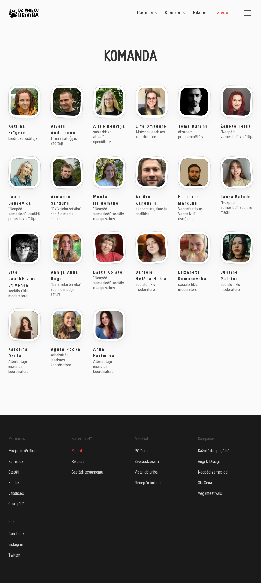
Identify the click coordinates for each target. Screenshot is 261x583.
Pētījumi (141, 450)
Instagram (16, 544)
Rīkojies (201, 13)
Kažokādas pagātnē (214, 450)
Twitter (14, 555)
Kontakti (14, 482)
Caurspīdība (17, 503)
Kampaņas (175, 13)
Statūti (13, 472)
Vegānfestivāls (210, 493)
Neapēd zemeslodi (213, 472)
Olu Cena (205, 482)
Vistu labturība (146, 472)
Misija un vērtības (22, 450)
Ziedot (223, 13)
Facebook (16, 533)
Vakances (16, 493)
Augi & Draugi (209, 461)
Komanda (15, 461)
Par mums (147, 13)
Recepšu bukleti (148, 482)
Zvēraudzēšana (147, 461)
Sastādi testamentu (87, 472)
